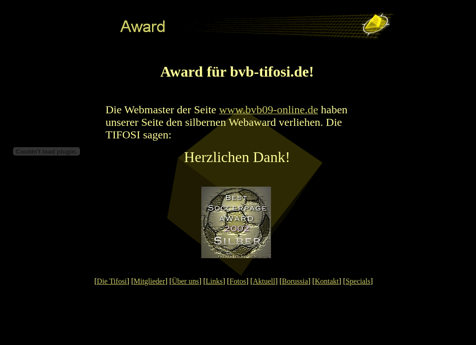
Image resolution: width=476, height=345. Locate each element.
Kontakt (327, 281)
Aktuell (264, 281)
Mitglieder (149, 281)
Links (214, 281)
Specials (357, 281)
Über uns (185, 281)
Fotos (238, 281)
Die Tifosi (111, 281)
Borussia (295, 281)
